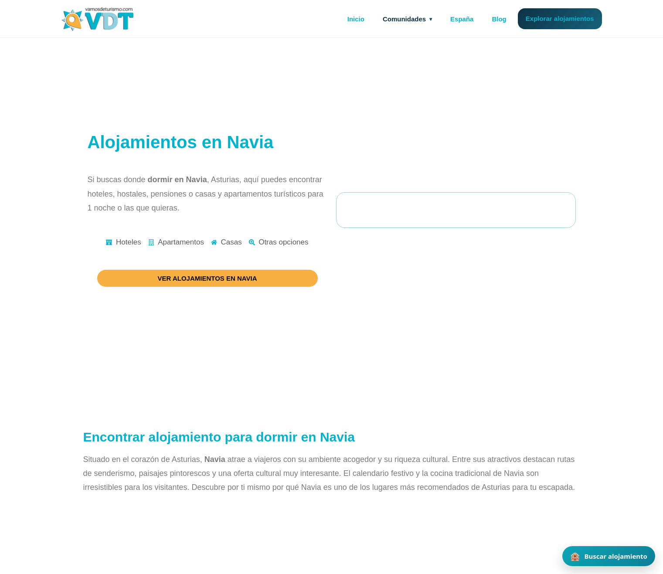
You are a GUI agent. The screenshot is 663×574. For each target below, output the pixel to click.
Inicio (355, 19)
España (461, 19)
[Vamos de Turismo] (98, 18)
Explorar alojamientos (560, 18)
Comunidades (404, 19)
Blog (499, 19)
